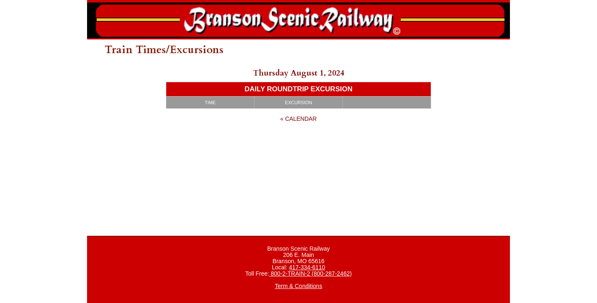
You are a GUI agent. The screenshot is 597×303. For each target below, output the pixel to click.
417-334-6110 (307, 267)
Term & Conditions (298, 286)
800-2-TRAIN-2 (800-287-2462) (310, 273)
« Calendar (298, 118)
